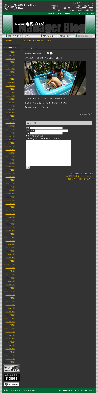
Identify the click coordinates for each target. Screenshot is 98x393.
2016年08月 (10, 177)
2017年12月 (10, 123)
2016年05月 (10, 187)
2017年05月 (10, 146)
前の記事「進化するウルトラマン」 (79, 180)
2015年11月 (10, 207)
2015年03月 (10, 234)
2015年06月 (10, 224)
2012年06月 (10, 345)
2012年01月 (10, 362)
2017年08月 (10, 136)
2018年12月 (10, 82)
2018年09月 (10, 92)
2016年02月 (10, 197)
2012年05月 (10, 349)
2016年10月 (10, 170)
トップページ (27, 41)
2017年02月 (10, 156)
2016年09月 (10, 173)
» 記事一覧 (75, 177)
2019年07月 (10, 59)
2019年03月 (10, 72)
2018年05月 (10, 106)
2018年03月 (10, 113)
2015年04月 (10, 231)
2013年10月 (10, 291)
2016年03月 (10, 194)
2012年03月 (10, 355)
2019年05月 (10, 65)
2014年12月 (10, 244)
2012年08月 (10, 338)
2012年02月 (10, 359)
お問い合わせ (48, 36)
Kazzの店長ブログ (42, 41)
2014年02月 (10, 278)
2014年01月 (10, 281)
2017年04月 (10, 150)
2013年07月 (10, 301)
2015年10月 (10, 210)
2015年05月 (10, 227)
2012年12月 (10, 325)
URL (27, 133)
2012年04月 (10, 352)
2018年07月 (10, 99)
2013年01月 (10, 322)
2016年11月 (10, 167)
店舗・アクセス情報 (14, 36)
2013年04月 (10, 312)
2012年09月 (10, 335)
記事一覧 (9, 41)
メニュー (28, 36)
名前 (27, 128)
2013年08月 (10, 298)
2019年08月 (10, 55)
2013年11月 (10, 288)
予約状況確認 (83, 36)
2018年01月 (10, 119)
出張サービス (65, 36)
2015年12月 (10, 204)
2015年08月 (10, 217)
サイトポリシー (34, 390)
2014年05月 (10, 268)
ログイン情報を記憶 (35, 136)
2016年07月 (10, 180)
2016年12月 (10, 163)
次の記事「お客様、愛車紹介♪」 (80, 183)
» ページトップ (87, 177)
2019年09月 (10, 52)
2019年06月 (10, 62)
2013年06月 (10, 305)
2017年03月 (10, 153)
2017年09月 (10, 133)
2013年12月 (10, 285)
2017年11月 (10, 126)
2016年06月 (10, 183)
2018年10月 (10, 89)
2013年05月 (10, 308)
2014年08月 (10, 258)
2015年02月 (10, 237)
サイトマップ (20, 390)
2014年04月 (10, 271)
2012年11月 (10, 328)
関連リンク (8, 390)
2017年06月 (10, 143)
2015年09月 (10, 214)
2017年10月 (10, 129)
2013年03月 (10, 315)
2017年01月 (10, 160)
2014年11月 (10, 247)
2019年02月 (10, 75)
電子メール (30, 131)
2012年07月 (10, 342)
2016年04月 (10, 190)
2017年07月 (10, 140)
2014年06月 (10, 264)
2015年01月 (10, 241)
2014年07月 (10, 261)
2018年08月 (10, 96)
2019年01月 (10, 79)
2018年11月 (10, 86)
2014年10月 (10, 251)
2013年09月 (10, 295)
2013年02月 (10, 318)
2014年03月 (10, 274)
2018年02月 (10, 116)
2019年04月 (10, 69)
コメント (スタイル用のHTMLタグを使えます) (43, 139)
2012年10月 (10, 332)
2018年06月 (10, 103)
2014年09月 (10, 254)
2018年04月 (10, 109)
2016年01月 (10, 200)
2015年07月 (10, 220)
